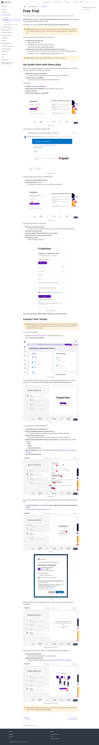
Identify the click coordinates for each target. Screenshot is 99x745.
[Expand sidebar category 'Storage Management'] (19, 43)
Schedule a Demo (47, 2)
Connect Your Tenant (86, 9)
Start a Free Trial (58, 2)
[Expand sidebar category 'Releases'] (19, 9)
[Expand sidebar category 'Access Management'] (19, 49)
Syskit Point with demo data (39, 335)
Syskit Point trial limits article (43, 709)
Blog (52, 736)
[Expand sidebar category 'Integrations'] (19, 54)
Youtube (11, 734)
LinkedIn (11, 736)
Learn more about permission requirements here (37, 509)
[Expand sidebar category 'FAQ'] (19, 57)
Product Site (75, 2)
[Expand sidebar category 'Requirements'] (19, 12)
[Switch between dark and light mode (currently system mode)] (80, 2)
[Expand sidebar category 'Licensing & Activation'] (19, 30)
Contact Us (67, 2)
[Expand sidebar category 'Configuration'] (19, 38)
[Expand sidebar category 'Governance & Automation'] (19, 46)
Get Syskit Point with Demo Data (89, 7)
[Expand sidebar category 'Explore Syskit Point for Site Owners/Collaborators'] (19, 63)
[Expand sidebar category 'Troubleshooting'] (19, 60)
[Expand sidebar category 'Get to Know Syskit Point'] (19, 32)
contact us (63, 31)
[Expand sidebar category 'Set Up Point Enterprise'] (19, 27)
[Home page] (24, 7)
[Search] (89, 2)
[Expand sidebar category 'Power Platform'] (19, 51)
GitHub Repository (55, 738)
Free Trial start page (39, 86)
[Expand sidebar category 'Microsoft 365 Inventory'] (19, 35)
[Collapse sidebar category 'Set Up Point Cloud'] (19, 15)
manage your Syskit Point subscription (61, 660)
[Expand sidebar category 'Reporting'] (19, 41)
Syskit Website (54, 734)
